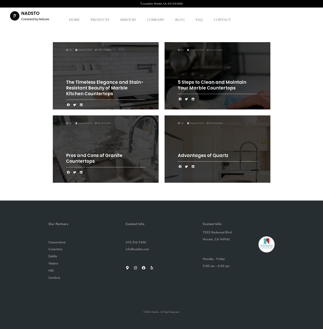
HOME (74, 19)
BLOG (180, 19)
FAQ (199, 19)
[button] (68, 105)
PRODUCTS (100, 19)
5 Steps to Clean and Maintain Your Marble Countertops (212, 85)
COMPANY (155, 19)
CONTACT (222, 19)
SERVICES (128, 19)
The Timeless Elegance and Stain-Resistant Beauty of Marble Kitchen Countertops (104, 88)
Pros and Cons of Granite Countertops (94, 158)
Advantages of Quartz (203, 155)
